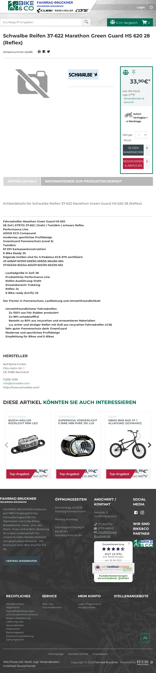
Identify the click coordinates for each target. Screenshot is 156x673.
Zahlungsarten (15, 639)
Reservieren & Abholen (133, 163)
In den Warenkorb (133, 150)
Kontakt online (15, 604)
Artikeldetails (22, 181)
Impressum (13, 628)
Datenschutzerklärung (20, 636)
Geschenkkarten (52, 607)
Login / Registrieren (89, 604)
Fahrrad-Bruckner (106, 662)
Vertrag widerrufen (21, 560)
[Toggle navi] (3, 3)
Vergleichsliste (86, 607)
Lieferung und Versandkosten (15, 623)
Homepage (56, 654)
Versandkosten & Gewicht (134, 100)
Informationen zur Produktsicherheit (83, 181)
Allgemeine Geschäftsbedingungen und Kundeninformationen (22, 611)
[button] (149, 445)
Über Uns (47, 604)
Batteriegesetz (15, 632)
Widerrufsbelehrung (18, 618)
